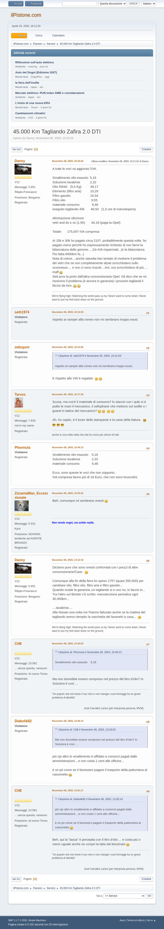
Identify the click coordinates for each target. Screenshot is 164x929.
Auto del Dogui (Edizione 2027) (36, 72)
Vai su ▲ (151, 920)
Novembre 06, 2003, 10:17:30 (67, 394)
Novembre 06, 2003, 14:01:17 (67, 790)
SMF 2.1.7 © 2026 (17, 920)
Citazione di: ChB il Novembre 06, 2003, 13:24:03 (87, 729)
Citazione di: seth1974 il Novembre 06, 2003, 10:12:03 (89, 355)
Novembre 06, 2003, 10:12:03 (67, 312)
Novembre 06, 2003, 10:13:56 (67, 347)
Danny (20, 161)
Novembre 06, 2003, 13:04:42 (67, 493)
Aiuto (122, 920)
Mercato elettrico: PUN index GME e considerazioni (49, 93)
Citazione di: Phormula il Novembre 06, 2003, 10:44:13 (90, 652)
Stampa (146, 149)
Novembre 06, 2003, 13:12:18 (67, 560)
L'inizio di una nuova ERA (32, 103)
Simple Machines (37, 920)
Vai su (16, 879)
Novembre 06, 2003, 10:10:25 (67, 161)
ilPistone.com (26, 15)
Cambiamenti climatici (30, 113)
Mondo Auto (21, 76)
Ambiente (20, 66)
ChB (18, 643)
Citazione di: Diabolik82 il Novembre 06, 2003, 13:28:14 (90, 799)
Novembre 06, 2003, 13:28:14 (67, 721)
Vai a (99, 895)
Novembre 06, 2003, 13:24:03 (67, 643)
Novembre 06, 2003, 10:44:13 (67, 447)
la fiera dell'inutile (27, 82)
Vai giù (16, 149)
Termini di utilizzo (136, 920)
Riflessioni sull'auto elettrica (34, 62)
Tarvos (20, 394)
